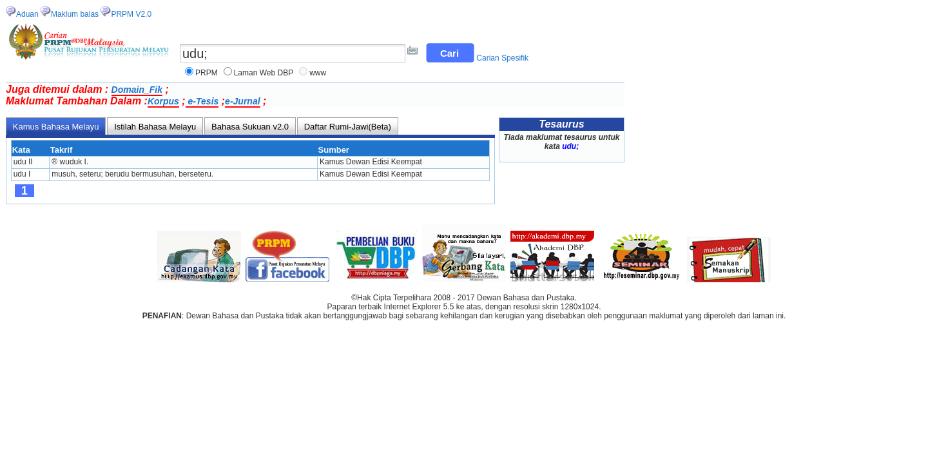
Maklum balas (75, 14)
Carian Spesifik (502, 58)
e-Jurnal (242, 101)
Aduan (27, 14)
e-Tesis (202, 101)
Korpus (163, 101)
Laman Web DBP (264, 72)
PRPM (206, 72)
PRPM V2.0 (131, 14)
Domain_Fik (136, 89)
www (317, 72)
